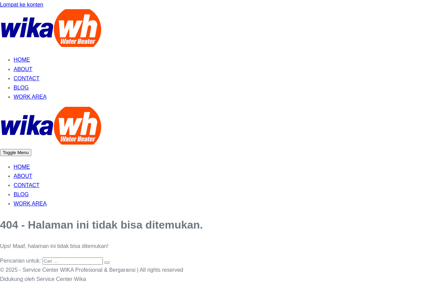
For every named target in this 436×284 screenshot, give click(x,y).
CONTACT (27, 78)
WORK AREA (30, 97)
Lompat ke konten (21, 4)
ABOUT (23, 69)
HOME (22, 60)
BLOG (21, 87)
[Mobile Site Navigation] (15, 152)
